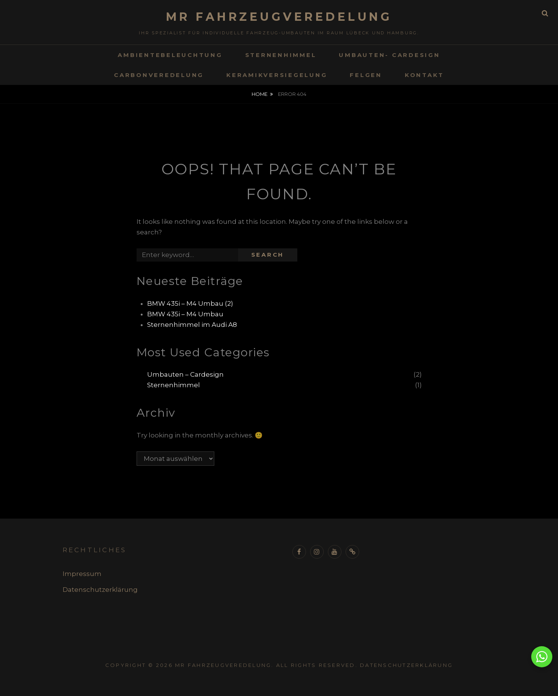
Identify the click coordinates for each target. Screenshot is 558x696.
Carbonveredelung (159, 75)
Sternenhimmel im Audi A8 (192, 324)
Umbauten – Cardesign (185, 374)
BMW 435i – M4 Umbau (185, 314)
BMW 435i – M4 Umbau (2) (190, 303)
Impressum (82, 573)
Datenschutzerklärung (100, 589)
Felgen (366, 75)
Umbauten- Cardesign (389, 55)
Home (259, 94)
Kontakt (424, 75)
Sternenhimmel (281, 55)
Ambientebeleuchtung (170, 55)
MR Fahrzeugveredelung (279, 17)
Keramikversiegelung (276, 75)
